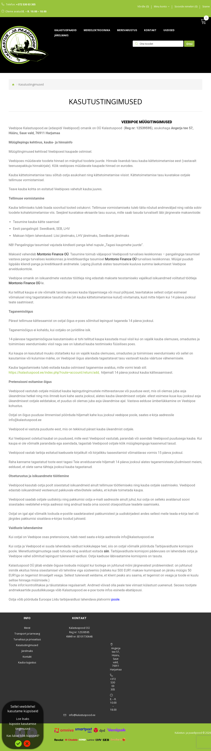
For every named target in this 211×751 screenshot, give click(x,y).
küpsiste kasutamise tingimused (22, 726)
